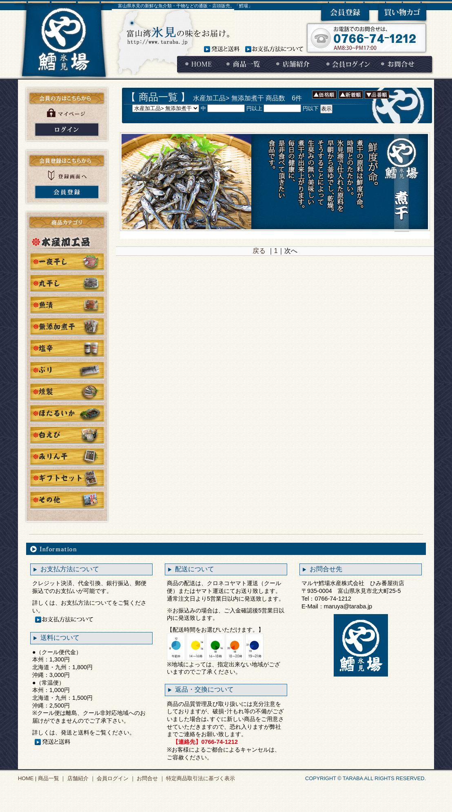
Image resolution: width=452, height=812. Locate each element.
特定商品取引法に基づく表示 (200, 778)
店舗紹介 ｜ (80, 778)
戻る (259, 250)
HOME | (27, 778)
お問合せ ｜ (150, 778)
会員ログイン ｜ (115, 778)
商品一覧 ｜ (51, 778)
